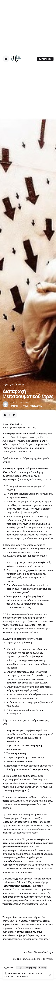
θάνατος (42, 968)
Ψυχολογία (7, 384)
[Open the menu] (6, 58)
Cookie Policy (21, 976)
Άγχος (20, 968)
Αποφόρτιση (31, 968)
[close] (50, 974)
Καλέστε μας (45, 59)
